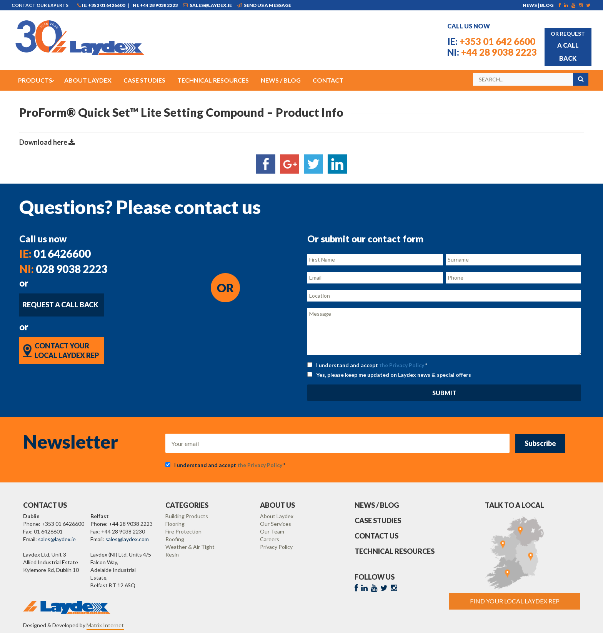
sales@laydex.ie (207, 5)
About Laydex (276, 516)
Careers (269, 539)
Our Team (272, 531)
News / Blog (377, 505)
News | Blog (538, 5)
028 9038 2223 (63, 268)
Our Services (275, 523)
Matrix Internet (105, 625)
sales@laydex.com (127, 539)
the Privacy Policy (401, 365)
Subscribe (540, 443)
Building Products (186, 516)
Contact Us (376, 536)
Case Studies (378, 520)
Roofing (174, 539)
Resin (172, 554)
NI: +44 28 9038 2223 (155, 5)
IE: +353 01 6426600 (101, 5)
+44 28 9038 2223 (492, 52)
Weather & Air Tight (190, 547)
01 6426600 (55, 253)
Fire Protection (183, 531)
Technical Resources (395, 551)
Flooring (175, 523)
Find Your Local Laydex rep (515, 601)
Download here (47, 142)
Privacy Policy (276, 547)
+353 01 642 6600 (491, 41)
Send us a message (264, 5)
